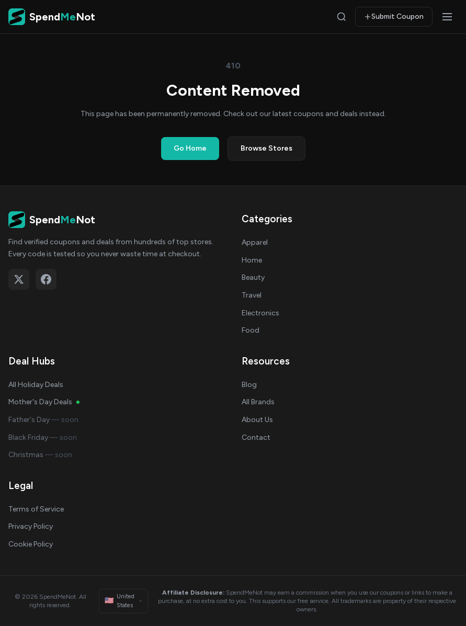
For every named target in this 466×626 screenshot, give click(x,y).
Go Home (190, 148)
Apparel (255, 242)
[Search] (341, 16)
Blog (249, 384)
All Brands (258, 401)
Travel (252, 295)
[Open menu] (447, 16)
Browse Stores (266, 148)
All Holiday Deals (35, 384)
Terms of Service (36, 509)
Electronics (260, 313)
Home (252, 260)
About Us (257, 419)
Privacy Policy (30, 526)
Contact (256, 437)
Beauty (253, 277)
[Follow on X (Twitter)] (18, 279)
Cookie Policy (30, 544)
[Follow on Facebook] (46, 279)
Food (250, 330)
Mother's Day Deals (43, 401)
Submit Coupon (394, 16)
